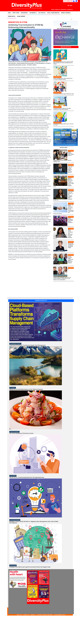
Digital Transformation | (53, 12)
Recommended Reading (15, 343)
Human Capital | (12, 16)
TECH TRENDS (13, 475)
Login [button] (70, 5)
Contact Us (70, 9)
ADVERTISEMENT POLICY (59, 614)
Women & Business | (66, 12)
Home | (9, 12)
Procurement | (24, 12)
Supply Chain (13, 565)
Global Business (21, 16)
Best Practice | (42, 12)
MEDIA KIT (33, 614)
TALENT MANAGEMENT (15, 519)
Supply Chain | (16, 12)
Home (52, 9)
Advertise (63, 9)
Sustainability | (33, 12)
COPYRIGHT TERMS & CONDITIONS (44, 614)
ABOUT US (19, 614)
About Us (57, 9)
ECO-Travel (12, 387)
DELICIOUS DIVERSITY (14, 431)
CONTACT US (26, 614)
